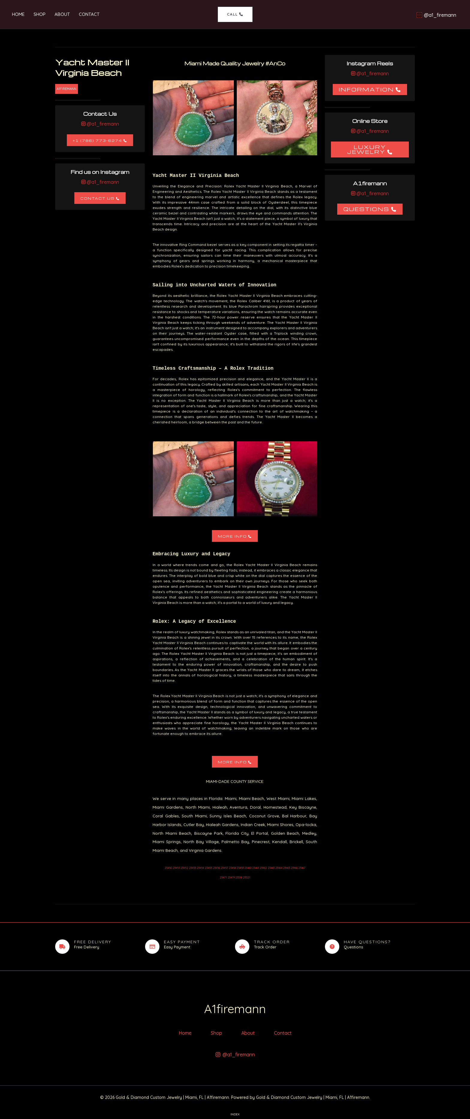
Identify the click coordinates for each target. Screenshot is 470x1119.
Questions (366, 208)
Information (366, 89)
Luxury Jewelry (366, 149)
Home (18, 14)
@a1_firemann (102, 124)
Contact (89, 14)
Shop (40, 14)
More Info (232, 536)
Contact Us (97, 198)
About (62, 14)
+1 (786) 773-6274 (97, 140)
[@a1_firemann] (436, 15)
